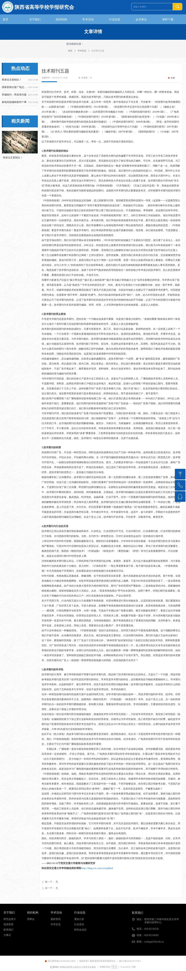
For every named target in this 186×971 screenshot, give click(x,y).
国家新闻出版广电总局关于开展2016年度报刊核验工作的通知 (14, 87)
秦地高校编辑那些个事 (14, 102)
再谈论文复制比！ (12, 80)
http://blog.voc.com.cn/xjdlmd (97, 868)
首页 (70, 50)
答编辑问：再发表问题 (14, 95)
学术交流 (82, 50)
